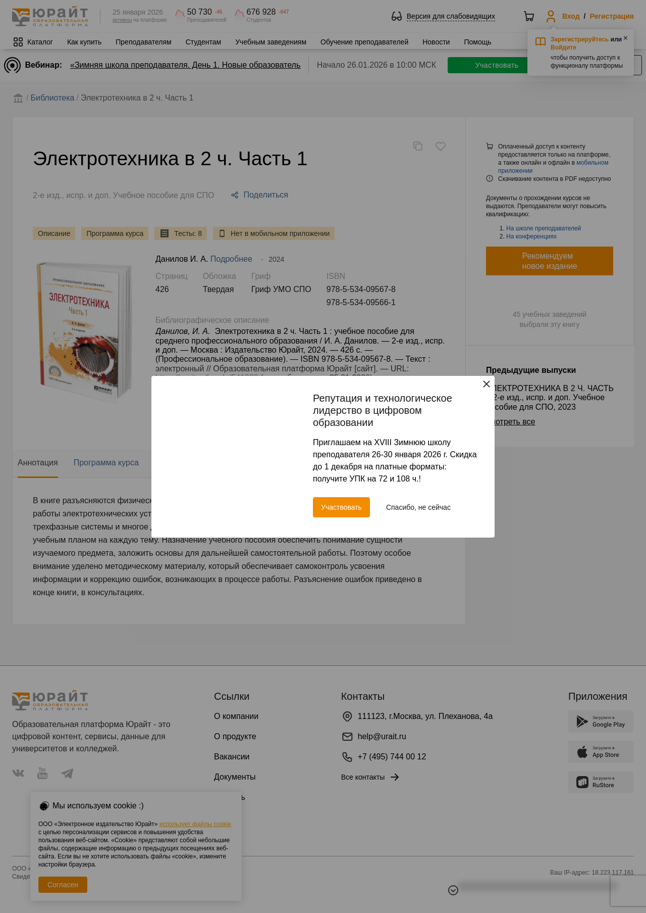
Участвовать (341, 507)
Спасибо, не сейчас (418, 507)
